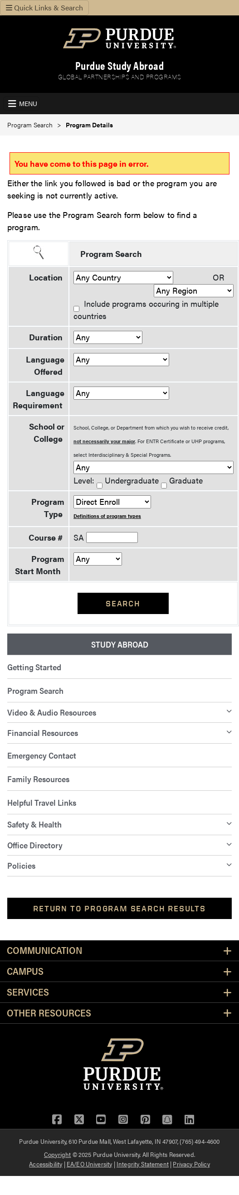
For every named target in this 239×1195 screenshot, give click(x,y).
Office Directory (35, 845)
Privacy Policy (191, 1163)
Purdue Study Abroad (119, 65)
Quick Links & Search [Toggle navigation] (44, 7)
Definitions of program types (107, 516)
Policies (21, 865)
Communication (44, 950)
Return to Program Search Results (119, 908)
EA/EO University (89, 1163)
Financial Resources (42, 732)
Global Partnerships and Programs (119, 76)
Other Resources (49, 1013)
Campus (25, 971)
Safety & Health (34, 824)
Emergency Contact (41, 755)
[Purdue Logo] (119, 38)
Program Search (30, 125)
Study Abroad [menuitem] (119, 644)
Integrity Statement (143, 1163)
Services (28, 992)
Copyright (57, 1154)
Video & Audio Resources (51, 712)
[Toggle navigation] (21, 104)
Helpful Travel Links (41, 802)
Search (123, 603)
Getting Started (34, 666)
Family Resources (38, 778)
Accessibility (45, 1163)
